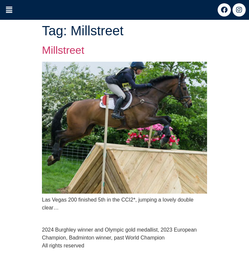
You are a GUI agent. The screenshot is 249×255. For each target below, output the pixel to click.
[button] (9, 10)
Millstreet (63, 50)
